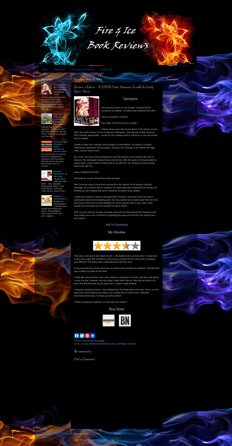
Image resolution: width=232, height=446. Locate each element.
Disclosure (59, 69)
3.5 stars (85, 344)
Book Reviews (103, 344)
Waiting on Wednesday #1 (60, 197)
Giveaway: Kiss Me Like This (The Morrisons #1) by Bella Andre (60, 89)
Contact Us (106, 69)
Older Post (153, 433)
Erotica (113, 344)
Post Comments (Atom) (96, 440)
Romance (132, 344)
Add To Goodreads (117, 224)
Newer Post (81, 433)
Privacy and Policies (82, 69)
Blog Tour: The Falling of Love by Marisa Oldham (59, 118)
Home (45, 69)
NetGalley (110, 302)
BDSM (93, 344)
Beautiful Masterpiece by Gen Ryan (60, 173)
